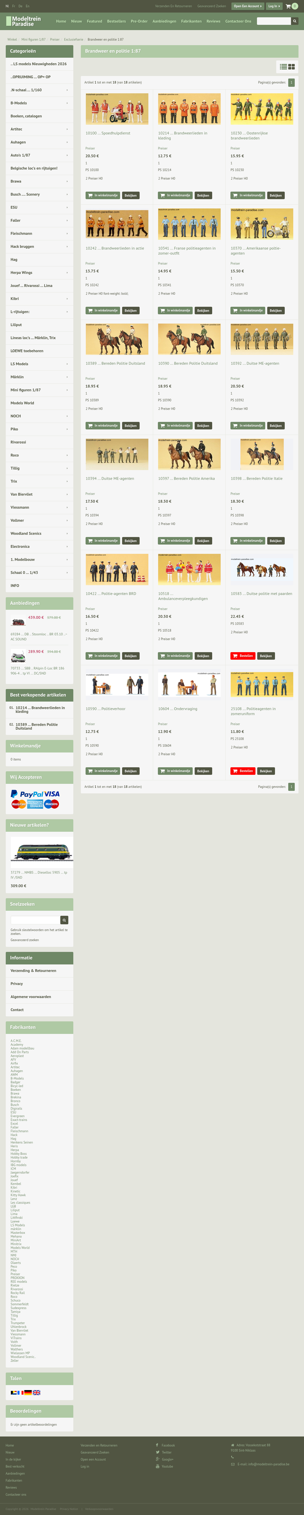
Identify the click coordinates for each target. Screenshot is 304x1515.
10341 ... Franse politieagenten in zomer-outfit (186, 251)
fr (13, 6)
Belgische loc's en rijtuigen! (34, 168)
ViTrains (16, 1338)
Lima (14, 1214)
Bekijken (131, 195)
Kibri (15, 298)
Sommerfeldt (20, 1304)
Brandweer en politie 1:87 (106, 39)
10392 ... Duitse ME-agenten (255, 363)
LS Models (19, 363)
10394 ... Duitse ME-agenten (110, 478)
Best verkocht (15, 1466)
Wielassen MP (20, 1353)
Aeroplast (17, 1056)
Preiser (55, 39)
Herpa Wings (22, 272)
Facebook (165, 1445)
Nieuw (76, 21)
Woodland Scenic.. (23, 1357)
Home (61, 21)
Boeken (16, 1090)
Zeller (15, 1360)
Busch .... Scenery (25, 194)
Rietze (15, 1285)
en (27, 6)
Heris (14, 1146)
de (20, 6)
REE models (19, 1281)
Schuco (16, 1300)
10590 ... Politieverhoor (106, 708)
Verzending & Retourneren (33, 970)
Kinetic (16, 1191)
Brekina (16, 1097)
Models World (22, 402)
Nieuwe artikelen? (29, 825)
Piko (14, 428)
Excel (14, 1123)
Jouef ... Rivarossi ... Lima (32, 285)
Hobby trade (19, 1157)
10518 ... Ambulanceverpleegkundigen (183, 596)
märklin (16, 1229)
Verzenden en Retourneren (173, 6)
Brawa (16, 181)
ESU (14, 207)
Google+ (165, 1459)
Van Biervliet (22, 494)
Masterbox (18, 1233)
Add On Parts (20, 1052)
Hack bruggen (22, 246)
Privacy (17, 983)
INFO (15, 585)
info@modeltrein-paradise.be (268, 1464)
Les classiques (20, 1202)
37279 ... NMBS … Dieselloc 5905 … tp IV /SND (39, 875)
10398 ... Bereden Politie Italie (256, 478)
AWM (14, 1075)
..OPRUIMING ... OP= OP (31, 76)
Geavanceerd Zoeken (211, 6)
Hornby (16, 1161)
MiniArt (16, 1240)
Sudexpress (19, 1308)
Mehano (16, 1236)
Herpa (15, 1150)
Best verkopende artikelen (38, 695)
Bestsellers (116, 21)
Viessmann (20, 507)
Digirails (16, 1108)
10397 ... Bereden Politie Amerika (186, 478)
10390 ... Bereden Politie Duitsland (187, 363)
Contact (17, 1009)
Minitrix (16, 1244)
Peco (14, 1266)
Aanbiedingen (164, 21)
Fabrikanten (191, 21)
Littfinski (17, 1218)
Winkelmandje (25, 745)
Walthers (17, 1349)
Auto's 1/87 (21, 155)
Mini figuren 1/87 (34, 39)
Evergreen (18, 1116)
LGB (13, 1206)
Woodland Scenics (26, 533)
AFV (13, 1059)
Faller (16, 220)
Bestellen (246, 656)
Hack (14, 1135)
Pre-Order (139, 21)
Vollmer (17, 520)
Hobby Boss (19, 1154)
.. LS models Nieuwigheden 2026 (39, 63)
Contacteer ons (238, 21)
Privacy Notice (69, 1509)
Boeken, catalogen (26, 115)
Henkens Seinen (22, 1142)
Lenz (14, 1199)
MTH (14, 1251)
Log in (272, 6)
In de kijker (13, 1459)
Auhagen (18, 141)
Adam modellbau (22, 1048)
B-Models (19, 102)
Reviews (213, 21)
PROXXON (18, 1278)
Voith (14, 1342)
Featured (94, 21)
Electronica (20, 546)
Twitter (164, 1452)
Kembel (16, 1184)
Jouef (14, 1180)
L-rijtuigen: (20, 311)
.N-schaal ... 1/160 (26, 89)
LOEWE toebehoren (27, 350)
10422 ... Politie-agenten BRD (111, 593)
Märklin (17, 376)
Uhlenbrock (19, 1327)
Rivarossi (18, 441)
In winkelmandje (106, 195)
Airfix (14, 1063)
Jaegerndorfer (20, 1172)
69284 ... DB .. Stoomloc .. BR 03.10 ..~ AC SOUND (39, 636)
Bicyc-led (17, 1086)
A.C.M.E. (16, 1041)
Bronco (16, 1101)
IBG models (19, 1165)
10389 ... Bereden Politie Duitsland (37, 726)
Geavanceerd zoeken (25, 940)
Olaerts (16, 1263)
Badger (16, 1082)
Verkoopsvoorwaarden (99, 1509)
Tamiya (16, 1312)
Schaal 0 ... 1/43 (24, 572)
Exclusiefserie (73, 39)
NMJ (14, 1255)
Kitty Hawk (18, 1195)
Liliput (16, 324)
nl (7, 6)
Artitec (16, 128)
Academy (17, 1044)
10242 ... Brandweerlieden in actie (115, 248)
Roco (15, 455)
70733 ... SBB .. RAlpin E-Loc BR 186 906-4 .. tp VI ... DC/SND (37, 670)
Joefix (15, 1176)
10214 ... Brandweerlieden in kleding (40, 709)
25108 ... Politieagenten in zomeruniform (253, 711)
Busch (15, 1105)
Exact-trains (19, 1120)
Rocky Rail (18, 1293)
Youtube (164, 1466)
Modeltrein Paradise (43, 1509)
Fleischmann (21, 233)
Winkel (12, 39)
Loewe (15, 1221)
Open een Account (246, 6)
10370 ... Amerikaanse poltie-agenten (256, 251)
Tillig (15, 468)
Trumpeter (18, 1323)
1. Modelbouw (23, 559)
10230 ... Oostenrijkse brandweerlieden (249, 135)
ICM (13, 1169)
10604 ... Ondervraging (177, 708)
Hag (14, 259)
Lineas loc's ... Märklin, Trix (33, 337)
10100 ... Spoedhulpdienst (108, 132)
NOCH (16, 415)
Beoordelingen (26, 1411)
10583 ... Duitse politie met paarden (261, 593)
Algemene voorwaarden (31, 996)
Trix (14, 481)
